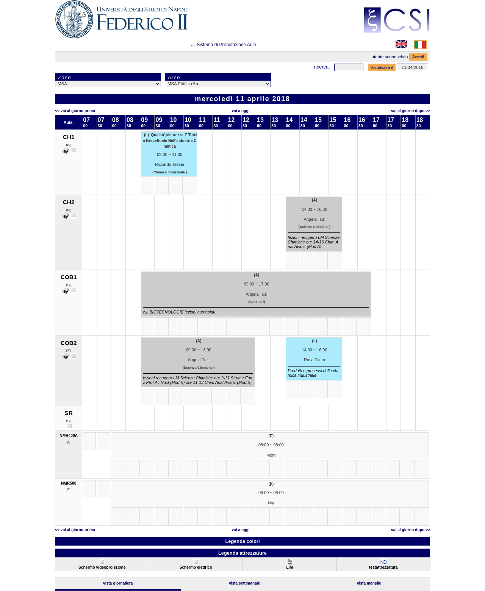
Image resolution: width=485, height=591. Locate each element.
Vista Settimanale (244, 583)
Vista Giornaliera (118, 583)
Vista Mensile (369, 583)
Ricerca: (322, 67)
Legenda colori (242, 541)
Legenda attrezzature (242, 553)
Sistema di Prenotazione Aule (226, 44)
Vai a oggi (240, 111)
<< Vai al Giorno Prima (75, 111)
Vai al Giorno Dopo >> (410, 111)
